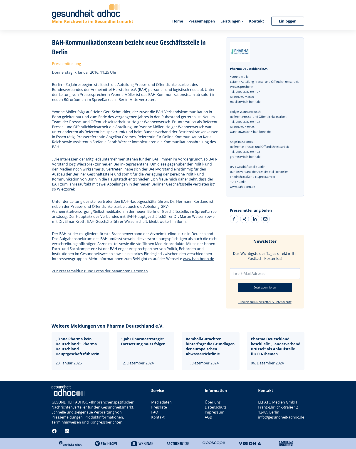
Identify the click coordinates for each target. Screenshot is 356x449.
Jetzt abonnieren (265, 287)
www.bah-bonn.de (198, 258)
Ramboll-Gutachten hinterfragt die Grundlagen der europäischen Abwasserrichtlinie (210, 346)
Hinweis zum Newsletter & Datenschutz (265, 302)
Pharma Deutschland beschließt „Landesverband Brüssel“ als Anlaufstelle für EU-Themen (275, 346)
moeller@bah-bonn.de (245, 102)
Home (177, 21)
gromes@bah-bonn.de (245, 157)
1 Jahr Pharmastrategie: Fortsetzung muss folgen (143, 341)
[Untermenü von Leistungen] (242, 21)
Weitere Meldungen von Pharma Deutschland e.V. (108, 326)
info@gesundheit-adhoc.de (281, 417)
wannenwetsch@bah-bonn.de (250, 132)
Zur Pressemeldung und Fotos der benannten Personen (100, 270)
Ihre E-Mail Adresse (249, 273)
